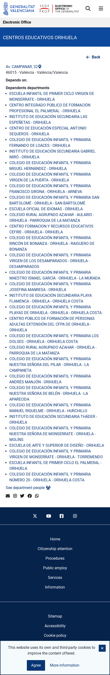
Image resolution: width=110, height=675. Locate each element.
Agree (36, 665)
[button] (102, 648)
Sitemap (55, 616)
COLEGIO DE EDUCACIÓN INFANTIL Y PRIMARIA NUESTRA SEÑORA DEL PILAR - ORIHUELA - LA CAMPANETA (50, 365)
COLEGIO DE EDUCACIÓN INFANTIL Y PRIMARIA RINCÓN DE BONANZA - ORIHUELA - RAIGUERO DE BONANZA (51, 243)
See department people (28, 487)
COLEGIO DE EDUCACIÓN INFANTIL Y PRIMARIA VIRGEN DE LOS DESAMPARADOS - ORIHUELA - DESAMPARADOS (50, 261)
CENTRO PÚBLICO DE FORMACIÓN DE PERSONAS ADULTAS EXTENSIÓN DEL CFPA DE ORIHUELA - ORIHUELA (52, 324)
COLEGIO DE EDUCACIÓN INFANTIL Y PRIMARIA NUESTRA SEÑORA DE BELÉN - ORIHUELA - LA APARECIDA (50, 393)
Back (96, 57)
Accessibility (55, 626)
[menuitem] (55, 539)
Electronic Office (17, 22)
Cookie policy (55, 635)
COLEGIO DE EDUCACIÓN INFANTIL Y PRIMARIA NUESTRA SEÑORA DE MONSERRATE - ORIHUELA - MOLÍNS (52, 434)
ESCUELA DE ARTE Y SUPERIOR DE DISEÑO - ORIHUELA (56, 445)
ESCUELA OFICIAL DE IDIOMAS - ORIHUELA (46, 209)
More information (64, 665)
